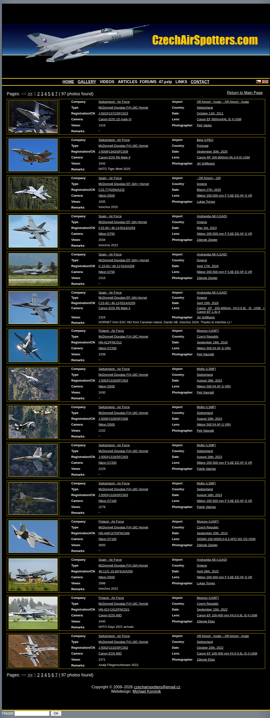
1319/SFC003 (118, 380)
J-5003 (103, 380)
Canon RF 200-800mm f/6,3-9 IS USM (223, 157)
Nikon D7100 (108, 501)
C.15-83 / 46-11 (109, 266)
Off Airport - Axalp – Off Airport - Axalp (223, 102)
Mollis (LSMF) (206, 369)
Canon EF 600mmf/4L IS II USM (219, 119)
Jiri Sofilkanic (206, 163)
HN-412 (104, 342)
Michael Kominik (147, 691)
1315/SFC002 (118, 647)
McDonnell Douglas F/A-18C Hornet (123, 107)
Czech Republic (208, 336)
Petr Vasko (204, 125)
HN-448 (104, 533)
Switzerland (205, 107)
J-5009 (103, 151)
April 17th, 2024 (208, 266)
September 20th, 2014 (212, 533)
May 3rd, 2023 (207, 228)
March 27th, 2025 (209, 190)
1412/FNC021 (120, 609)
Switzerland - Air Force (114, 102)
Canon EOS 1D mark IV (115, 119)
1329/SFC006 (118, 418)
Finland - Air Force (111, 331)
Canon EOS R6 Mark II (114, 157)
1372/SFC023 (118, 113)
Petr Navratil (205, 354)
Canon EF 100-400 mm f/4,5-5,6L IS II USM (227, 615)
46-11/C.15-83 (108, 571)
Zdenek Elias (206, 621)
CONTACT (200, 82)
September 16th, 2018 (212, 342)
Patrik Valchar (206, 469)
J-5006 (103, 418)
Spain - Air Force (110, 178)
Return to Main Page (245, 93)
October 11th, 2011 (210, 113)
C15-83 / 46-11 (109, 228)
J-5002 (103, 647)
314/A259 (128, 266)
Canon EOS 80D (110, 615)
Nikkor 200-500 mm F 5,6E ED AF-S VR (224, 195)
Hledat (7, 713)
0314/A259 (127, 228)
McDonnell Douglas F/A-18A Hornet (123, 565)
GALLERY (87, 82)
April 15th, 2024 (208, 303)
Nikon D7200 (108, 348)
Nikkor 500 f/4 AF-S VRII (214, 348)
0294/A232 (117, 190)
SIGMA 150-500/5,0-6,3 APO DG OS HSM (226, 539)
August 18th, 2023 (209, 380)
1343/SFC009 (118, 151)
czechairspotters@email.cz (157, 687)
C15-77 (104, 190)
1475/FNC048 (120, 533)
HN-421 (104, 609)
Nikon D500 (107, 195)
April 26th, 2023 (208, 571)
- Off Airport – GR (209, 178)
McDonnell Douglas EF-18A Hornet (123, 222)
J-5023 (103, 113)
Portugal (202, 146)
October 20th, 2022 (210, 647)
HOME (68, 82)
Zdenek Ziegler (207, 240)
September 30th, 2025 (212, 151)
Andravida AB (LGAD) (212, 216)
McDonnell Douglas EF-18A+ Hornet (124, 184)
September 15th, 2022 (212, 609)
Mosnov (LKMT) (208, 331)
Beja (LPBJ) (205, 140)
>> (30, 93)
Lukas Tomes (206, 201)
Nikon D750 (107, 234)
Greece (202, 184)
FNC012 (116, 342)
